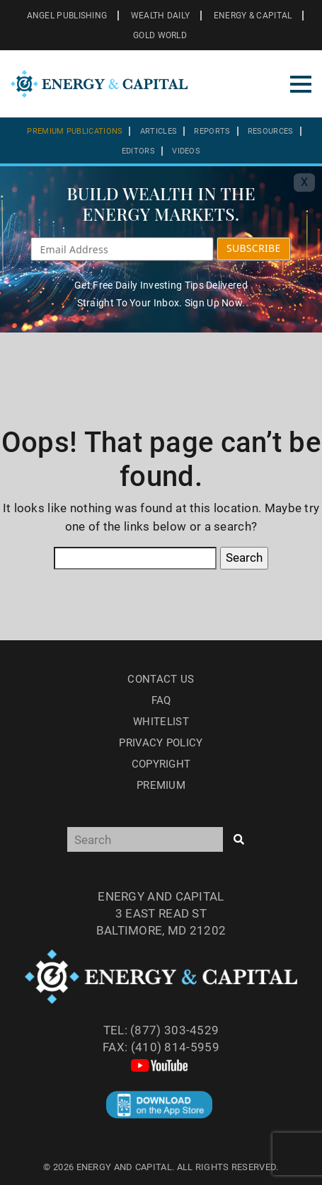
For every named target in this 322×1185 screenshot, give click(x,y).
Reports (212, 131)
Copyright (161, 764)
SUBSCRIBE (253, 248)
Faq (161, 700)
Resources (271, 131)
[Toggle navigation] (300, 84)
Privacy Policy (160, 742)
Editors (138, 151)
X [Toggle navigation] (304, 182)
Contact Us (160, 679)
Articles (158, 131)
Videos (186, 151)
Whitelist (161, 721)
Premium (161, 785)
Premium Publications (74, 131)
